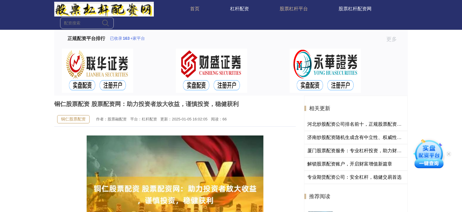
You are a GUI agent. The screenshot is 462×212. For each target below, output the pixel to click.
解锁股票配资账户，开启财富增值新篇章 (349, 163)
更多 (394, 39)
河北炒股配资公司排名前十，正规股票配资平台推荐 (361, 124)
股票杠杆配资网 (355, 8)
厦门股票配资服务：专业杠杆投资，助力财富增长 (359, 150)
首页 (194, 8)
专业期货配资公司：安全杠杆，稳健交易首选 (354, 177)
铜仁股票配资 (73, 119)
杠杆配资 (239, 8)
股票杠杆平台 (294, 8)
